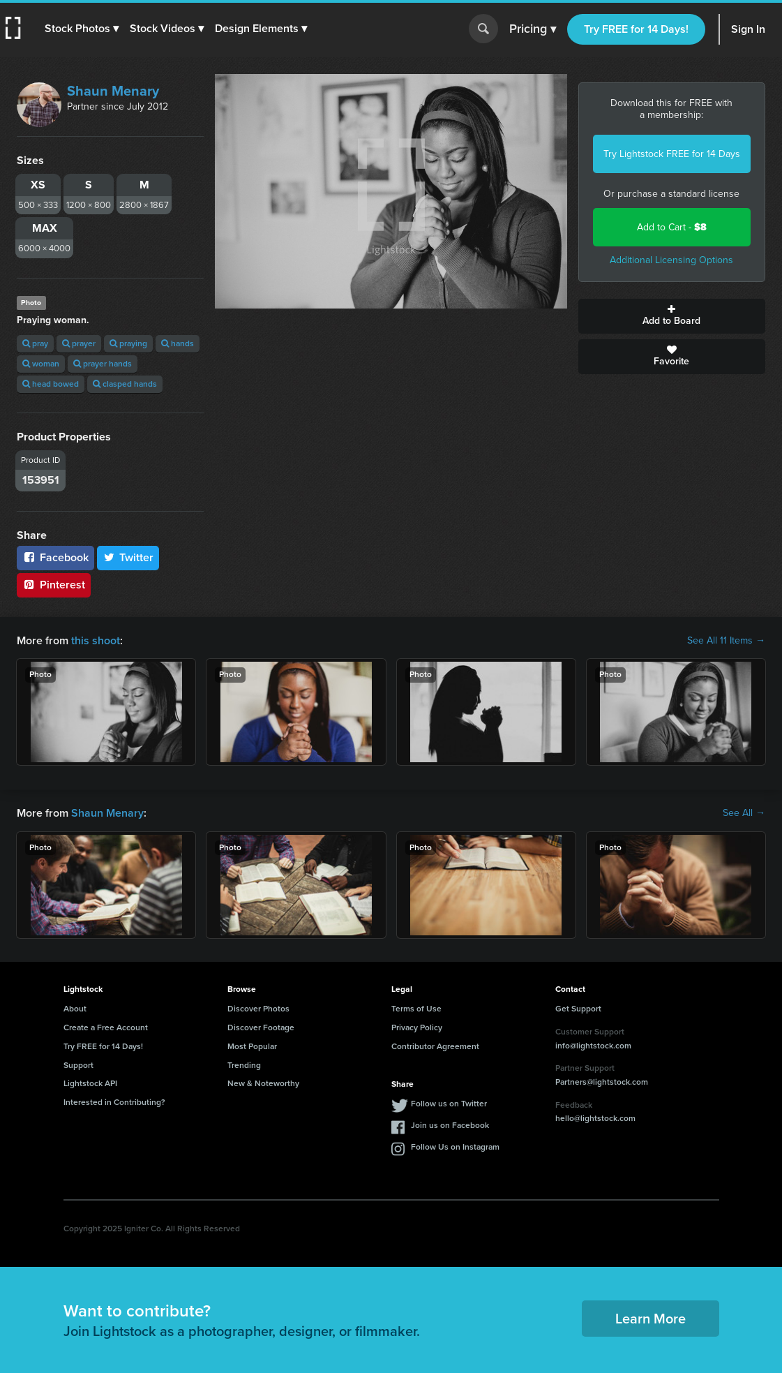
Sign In (748, 29)
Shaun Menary (113, 90)
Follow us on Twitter (449, 1103)
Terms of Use (416, 1008)
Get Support (578, 1008)
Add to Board (672, 316)
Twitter (128, 557)
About (75, 1008)
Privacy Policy (416, 1027)
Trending (244, 1065)
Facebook (55, 557)
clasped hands (125, 384)
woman (40, 363)
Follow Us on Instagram (455, 1147)
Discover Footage (260, 1027)
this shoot (95, 640)
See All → (744, 813)
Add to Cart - (672, 227)
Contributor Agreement (435, 1046)
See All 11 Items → (726, 641)
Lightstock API (90, 1083)
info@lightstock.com (593, 1045)
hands (177, 343)
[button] (82, 28)
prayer (79, 343)
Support (78, 1065)
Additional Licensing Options (671, 260)
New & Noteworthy (263, 1083)
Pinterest (53, 585)
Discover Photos (258, 1008)
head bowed (50, 384)
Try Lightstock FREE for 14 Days (671, 154)
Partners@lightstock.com (601, 1082)
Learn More (650, 1318)
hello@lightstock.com (595, 1118)
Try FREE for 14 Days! (636, 29)
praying (128, 343)
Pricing (532, 29)
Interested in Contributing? (114, 1102)
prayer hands (102, 363)
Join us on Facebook (450, 1125)
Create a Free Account (105, 1027)
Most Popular (252, 1046)
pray (35, 343)
